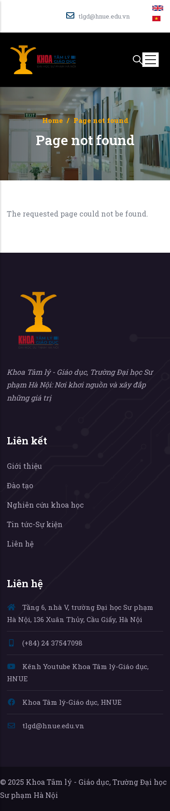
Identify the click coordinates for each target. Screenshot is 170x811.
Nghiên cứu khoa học (45, 504)
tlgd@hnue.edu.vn (45, 725)
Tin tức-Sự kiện (35, 524)
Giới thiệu (24, 466)
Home (52, 120)
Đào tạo (20, 485)
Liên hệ (20, 543)
